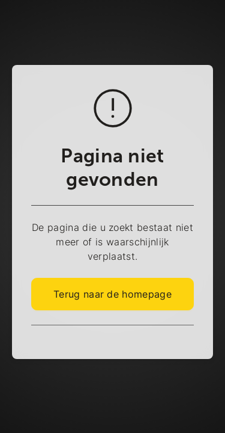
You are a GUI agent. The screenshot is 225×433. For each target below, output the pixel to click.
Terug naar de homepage (112, 294)
